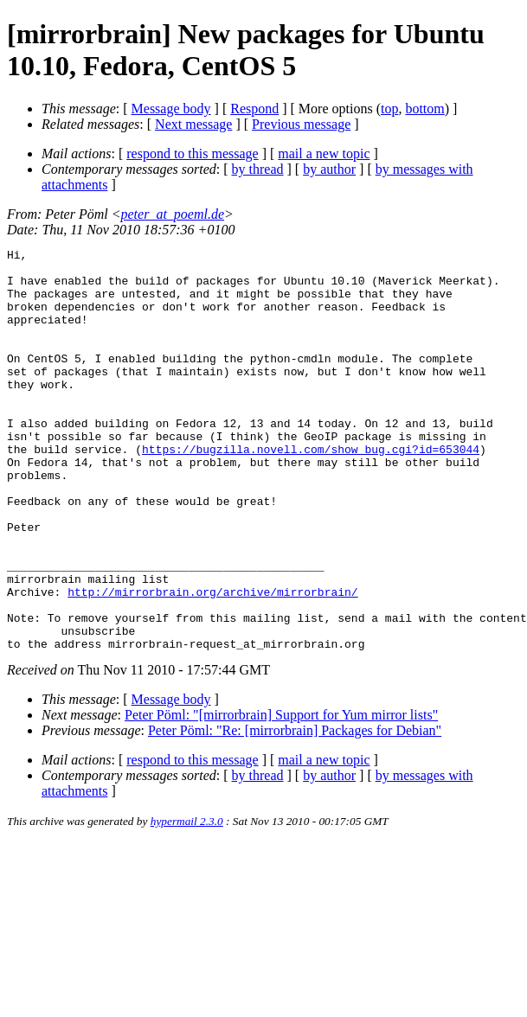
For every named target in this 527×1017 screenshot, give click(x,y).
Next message (193, 124)
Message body (171, 108)
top (389, 108)
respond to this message (192, 153)
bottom (424, 108)
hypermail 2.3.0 (187, 901)
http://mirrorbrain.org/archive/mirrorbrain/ (212, 661)
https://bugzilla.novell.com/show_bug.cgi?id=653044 (310, 490)
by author (329, 169)
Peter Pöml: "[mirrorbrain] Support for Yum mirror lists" (281, 795)
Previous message (301, 124)
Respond (254, 108)
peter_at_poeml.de (173, 214)
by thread (258, 169)
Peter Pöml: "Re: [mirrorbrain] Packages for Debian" (294, 810)
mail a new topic (324, 153)
